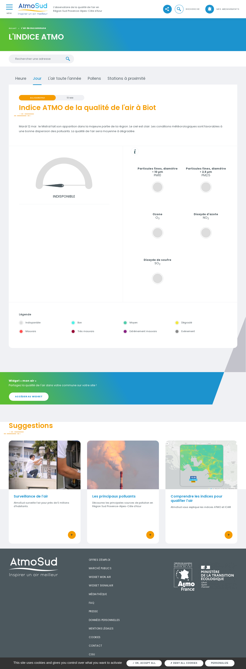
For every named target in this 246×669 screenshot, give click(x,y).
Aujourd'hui (37, 97)
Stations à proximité (126, 78)
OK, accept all (144, 663)
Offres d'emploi (99, 560)
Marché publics (100, 568)
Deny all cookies (183, 663)
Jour (37, 78)
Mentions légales (101, 628)
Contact (95, 645)
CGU (92, 654)
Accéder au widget (29, 396)
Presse (93, 611)
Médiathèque (98, 594)
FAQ (91, 603)
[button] (187, 9)
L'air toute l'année (64, 78)
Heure (20, 78)
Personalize (219, 663)
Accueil (12, 28)
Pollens (94, 78)
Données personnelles (104, 620)
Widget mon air (100, 577)
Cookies (95, 637)
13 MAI (70, 97)
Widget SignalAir (101, 585)
